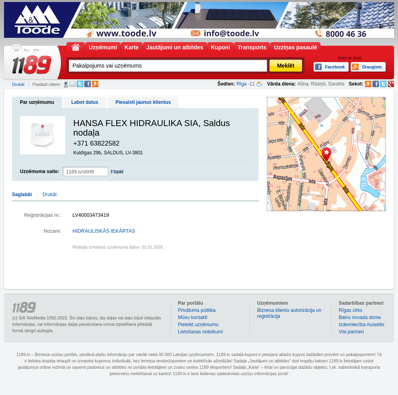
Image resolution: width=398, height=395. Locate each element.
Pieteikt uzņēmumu (198, 324)
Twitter (80, 84)
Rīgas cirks (350, 310)
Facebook (87, 84)
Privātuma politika (197, 310)
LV (16, 50)
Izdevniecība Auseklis (361, 324)
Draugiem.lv (95, 84)
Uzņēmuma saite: (39, 171)
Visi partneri (351, 332)
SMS (65, 84)
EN (36, 50)
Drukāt (18, 84)
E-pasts (72, 84)
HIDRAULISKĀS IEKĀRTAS (103, 231)
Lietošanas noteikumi (200, 332)
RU (26, 50)
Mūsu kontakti (192, 317)
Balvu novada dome (360, 317)
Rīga (241, 84)
